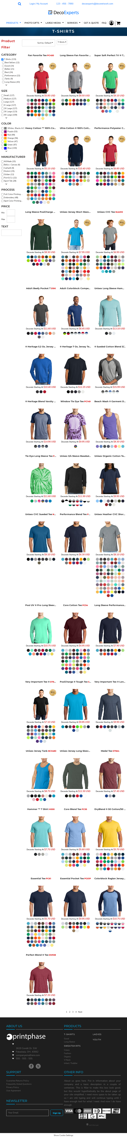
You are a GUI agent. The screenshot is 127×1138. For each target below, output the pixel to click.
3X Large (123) (10, 111)
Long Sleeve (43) (12, 82)
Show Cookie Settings (63, 1135)
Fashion (67, 1053)
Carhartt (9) (9, 168)
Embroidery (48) (11, 197)
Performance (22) (12, 75)
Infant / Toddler (70, 1063)
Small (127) (9, 95)
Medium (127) (10, 98)
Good (66, 1038)
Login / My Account (39, 3)
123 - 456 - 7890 (64, 3)
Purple (10, 131)
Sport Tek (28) (10, 181)
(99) (9, 135)
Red (9, 135)
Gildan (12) (9, 174)
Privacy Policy (12, 1087)
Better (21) (9, 69)
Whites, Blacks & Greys (17, 128)
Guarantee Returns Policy (17, 1080)
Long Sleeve (69, 1041)
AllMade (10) (10, 161)
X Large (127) (10, 105)
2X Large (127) (10, 108)
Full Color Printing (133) (14, 194)
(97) (10, 145)
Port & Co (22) (10, 177)
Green (10, 144)
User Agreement (13, 1090)
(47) (11, 141)
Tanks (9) (9, 78)
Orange (10, 138)
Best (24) (9, 72)
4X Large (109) (10, 115)
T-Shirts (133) (10, 59)
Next (80, 1012)
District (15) (9, 171)
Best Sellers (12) (12, 62)
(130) (14, 128)
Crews (67, 1050)
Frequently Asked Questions (19, 1084)
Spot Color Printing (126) (14, 201)
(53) (11, 131)
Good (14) (9, 66)
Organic (67, 1056)
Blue (9, 148)
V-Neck (67, 1060)
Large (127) (9, 101)
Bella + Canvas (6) (12, 164)
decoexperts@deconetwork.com (97, 3)
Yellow (10, 141)
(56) (11, 138)
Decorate (30, 96)
